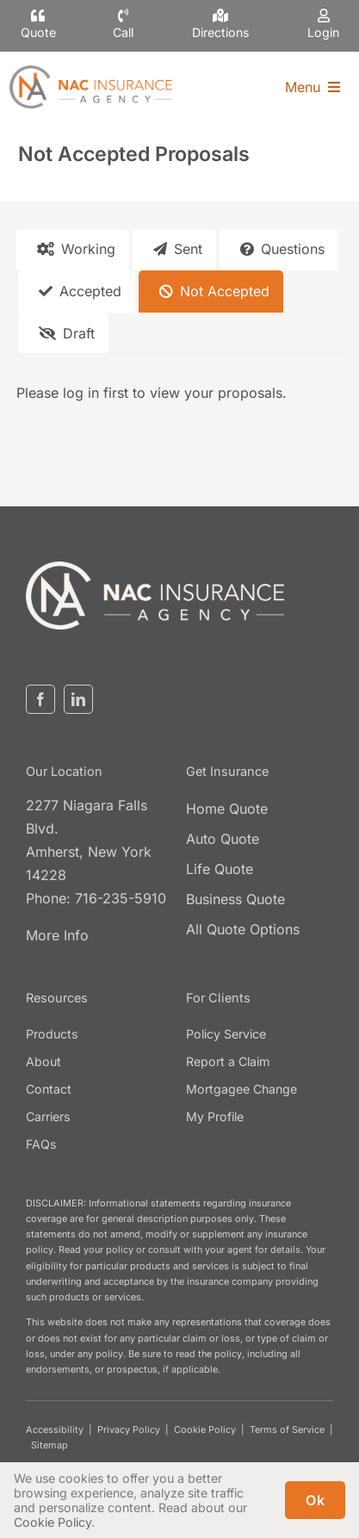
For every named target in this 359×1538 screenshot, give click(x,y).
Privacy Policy (128, 1429)
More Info (57, 935)
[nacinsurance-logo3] (155, 568)
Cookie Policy (205, 1429)
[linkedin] (78, 699)
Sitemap (49, 1445)
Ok (315, 1500)
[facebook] (40, 699)
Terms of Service (287, 1429)
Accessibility (55, 1429)
